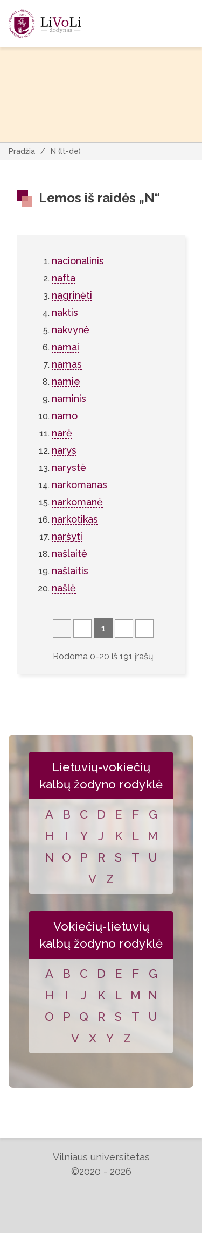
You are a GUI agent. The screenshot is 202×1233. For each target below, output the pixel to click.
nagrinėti (72, 295)
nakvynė (70, 329)
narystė (69, 467)
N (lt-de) (66, 151)
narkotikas (75, 519)
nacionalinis (78, 260)
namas (67, 364)
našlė (64, 588)
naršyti (67, 536)
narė (62, 433)
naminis (69, 398)
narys (64, 450)
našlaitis (70, 570)
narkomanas (79, 484)
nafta (63, 278)
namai (65, 347)
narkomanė (77, 502)
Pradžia (22, 151)
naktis (65, 312)
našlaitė (69, 553)
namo (65, 415)
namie (66, 381)
